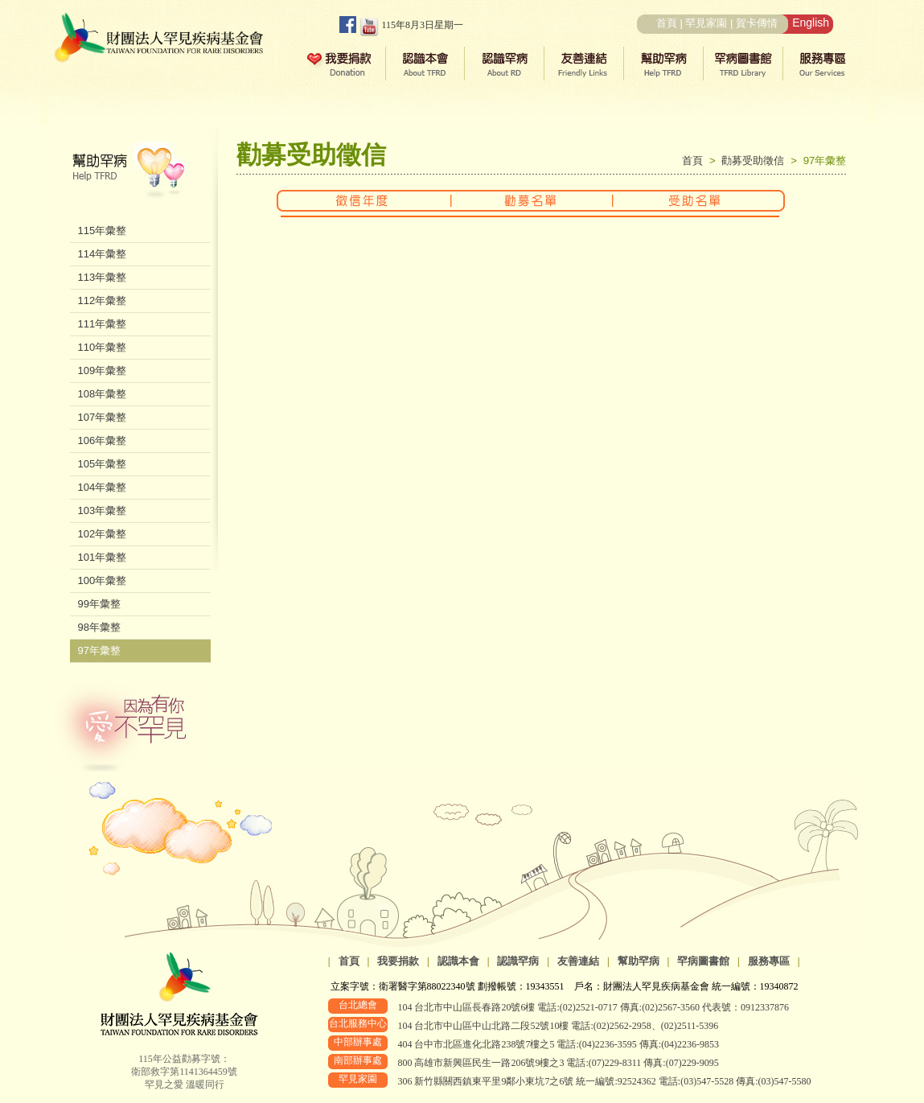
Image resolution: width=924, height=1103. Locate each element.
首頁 (666, 23)
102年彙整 (102, 534)
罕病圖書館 (703, 961)
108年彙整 (102, 394)
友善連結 (578, 961)
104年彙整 (102, 487)
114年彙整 (102, 254)
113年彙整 (102, 277)
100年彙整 (102, 580)
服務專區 (769, 961)
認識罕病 (518, 961)
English (810, 22)
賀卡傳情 (757, 23)
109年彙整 (102, 370)
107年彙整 (102, 417)
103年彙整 (102, 510)
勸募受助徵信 (756, 160)
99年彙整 (99, 604)
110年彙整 (102, 347)
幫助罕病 (638, 961)
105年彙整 (102, 464)
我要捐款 (398, 961)
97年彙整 (99, 650)
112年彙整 (102, 300)
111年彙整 (102, 324)
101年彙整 (102, 557)
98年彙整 (99, 627)
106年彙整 (102, 440)
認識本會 (458, 961)
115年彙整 (102, 230)
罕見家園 (706, 23)
